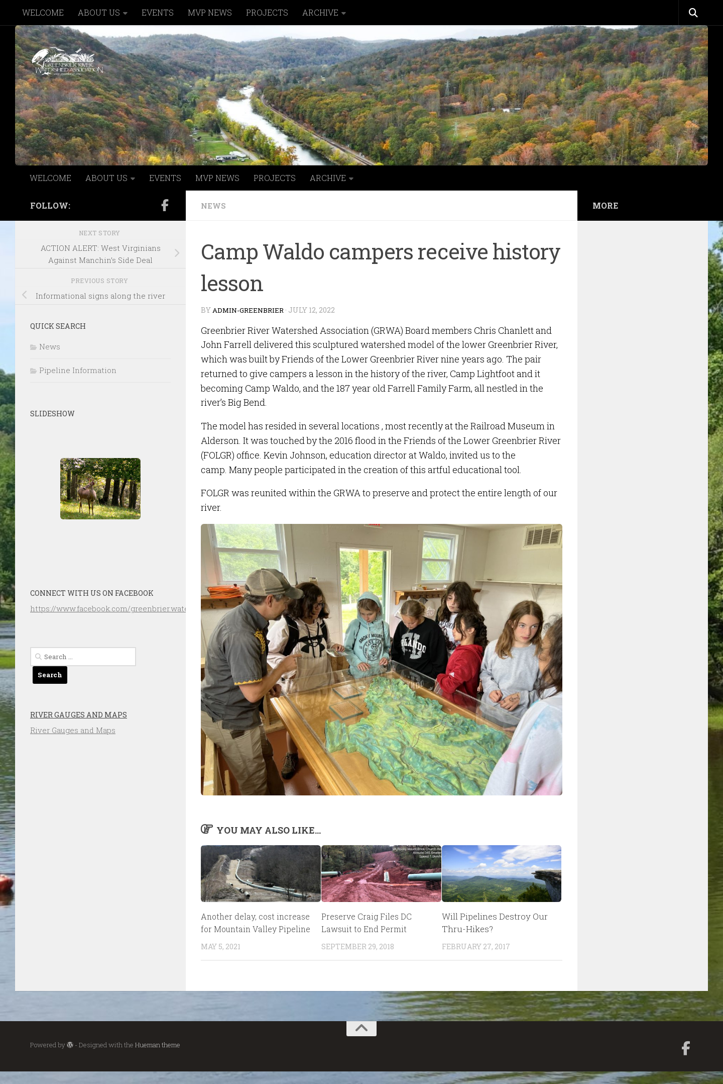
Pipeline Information (77, 370)
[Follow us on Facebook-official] (165, 205)
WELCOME (43, 12)
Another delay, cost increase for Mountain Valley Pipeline (246, 929)
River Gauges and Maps (78, 714)
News (214, 205)
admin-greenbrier (250, 310)
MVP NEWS (210, 12)
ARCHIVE (320, 12)
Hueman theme (157, 1057)
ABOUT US (99, 12)
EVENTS (158, 12)
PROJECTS (267, 12)
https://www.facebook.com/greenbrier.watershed (120, 608)
